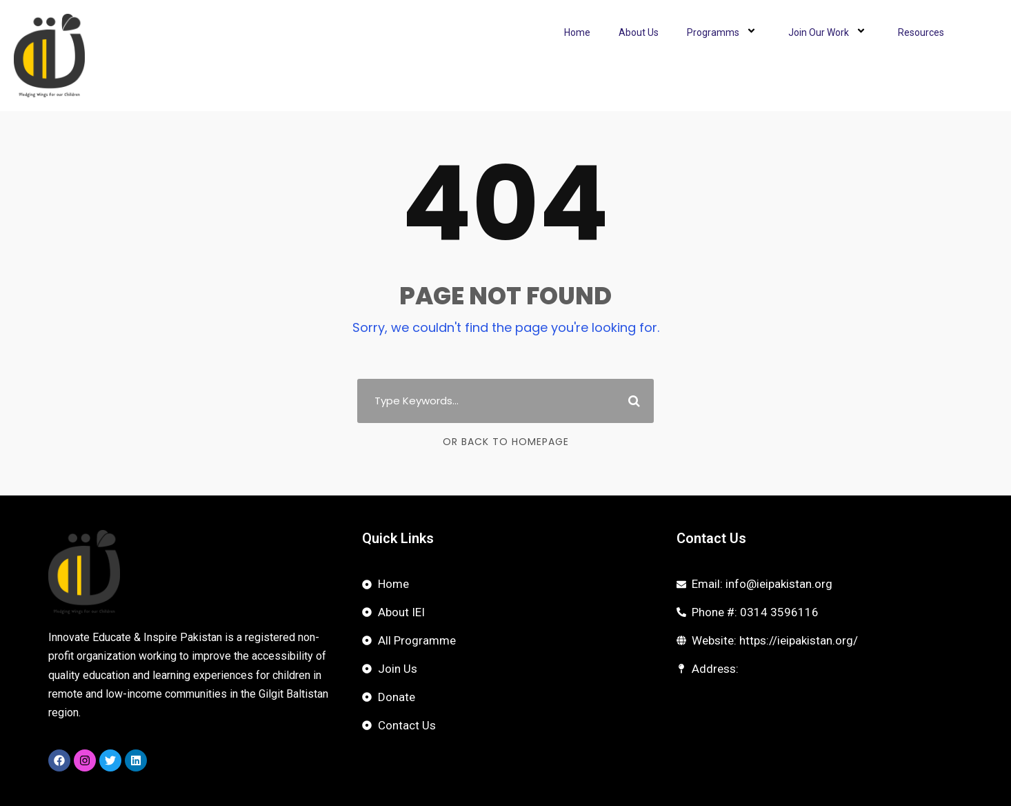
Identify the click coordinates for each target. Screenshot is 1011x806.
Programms (723, 32)
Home (577, 32)
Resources (921, 32)
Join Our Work (829, 32)
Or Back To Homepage (506, 441)
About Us (639, 32)
